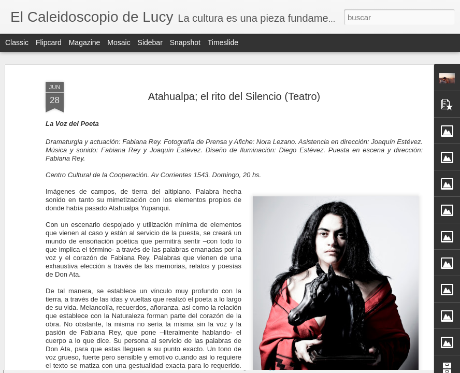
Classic (16, 42)
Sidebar (150, 42)
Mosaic (118, 42)
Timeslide (223, 42)
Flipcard (49, 42)
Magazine (84, 42)
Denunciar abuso (304, 367)
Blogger (270, 367)
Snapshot (185, 42)
